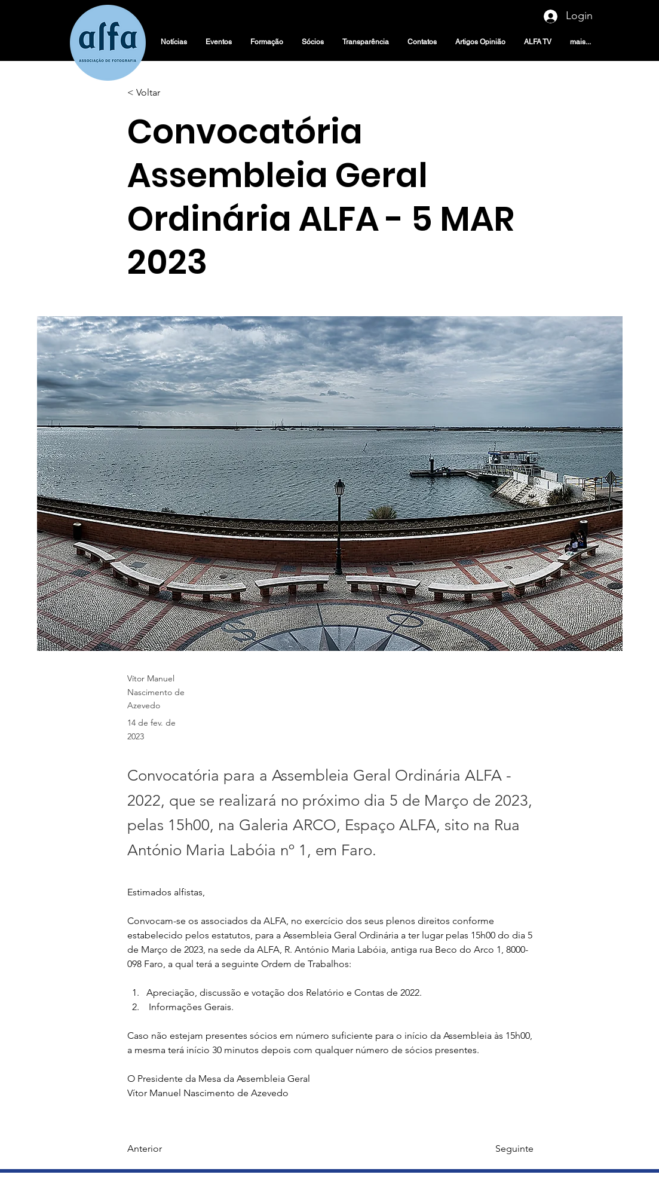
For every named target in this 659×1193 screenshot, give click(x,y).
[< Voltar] (166, 93)
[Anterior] (166, 1149)
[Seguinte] (504, 1149)
